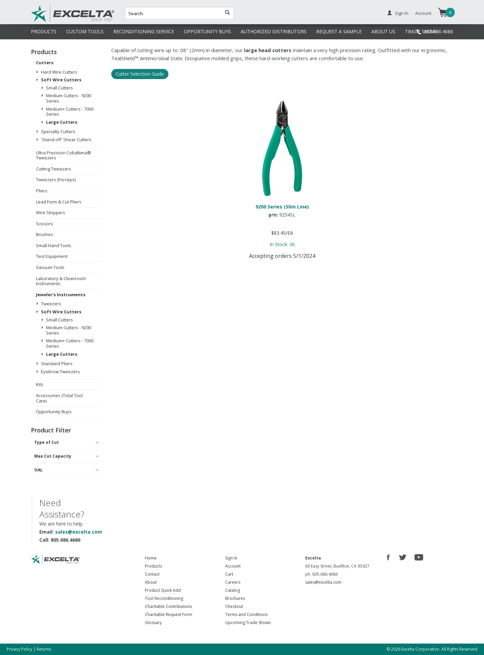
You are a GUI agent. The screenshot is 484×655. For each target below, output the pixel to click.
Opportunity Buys (54, 412)
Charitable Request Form (168, 614)
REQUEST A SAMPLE (339, 31)
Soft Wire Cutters (61, 80)
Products (153, 566)
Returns (44, 649)
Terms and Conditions (246, 614)
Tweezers (51, 304)
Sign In (401, 13)
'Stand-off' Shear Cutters (66, 140)
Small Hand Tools (53, 245)
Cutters (44, 63)
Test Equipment (52, 256)
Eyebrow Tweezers (60, 372)
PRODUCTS (43, 31)
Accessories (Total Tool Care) (59, 398)
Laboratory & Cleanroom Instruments (61, 281)
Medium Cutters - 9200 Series (68, 98)
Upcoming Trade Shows (248, 622)
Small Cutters (59, 88)
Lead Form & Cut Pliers (58, 202)
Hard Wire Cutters (59, 72)
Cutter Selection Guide (140, 74)
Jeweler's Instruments (60, 295)
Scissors (44, 224)
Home (151, 558)
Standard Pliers (57, 363)
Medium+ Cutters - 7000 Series (69, 111)
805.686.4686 (438, 31)
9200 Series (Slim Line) (282, 206)
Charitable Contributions (168, 606)
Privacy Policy (19, 649)
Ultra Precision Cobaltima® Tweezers (63, 155)
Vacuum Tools (50, 267)
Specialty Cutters (58, 131)
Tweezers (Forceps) (56, 180)
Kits (39, 384)
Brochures (235, 598)
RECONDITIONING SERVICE (143, 31)
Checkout (234, 606)
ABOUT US (383, 31)
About (151, 582)
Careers (232, 582)
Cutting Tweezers (53, 169)
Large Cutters (61, 122)
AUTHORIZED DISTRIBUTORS (274, 31)
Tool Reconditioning (164, 598)
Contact (152, 574)
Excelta (52, 21)
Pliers (41, 191)
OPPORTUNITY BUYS (207, 31)
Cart (229, 574)
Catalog (232, 590)
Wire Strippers (50, 212)
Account (423, 13)
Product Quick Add (163, 590)
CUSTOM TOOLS (85, 31)
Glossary (153, 622)
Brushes (44, 234)
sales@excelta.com (78, 532)
